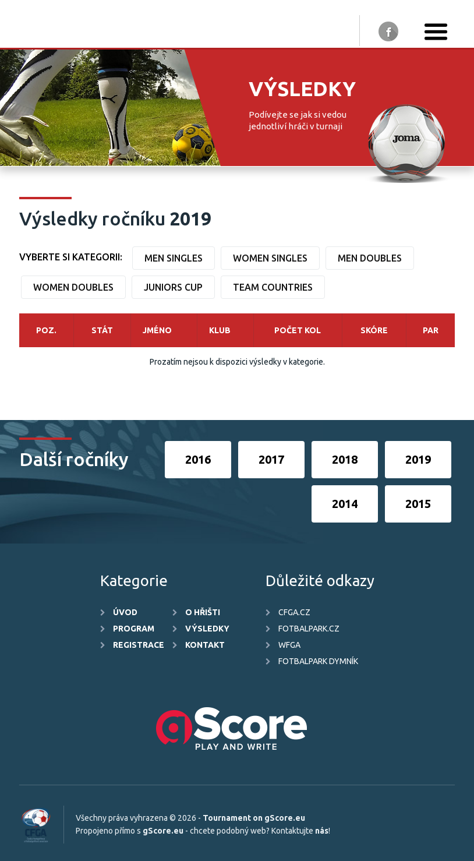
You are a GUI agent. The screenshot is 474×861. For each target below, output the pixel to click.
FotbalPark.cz (308, 628)
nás (321, 830)
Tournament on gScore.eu (254, 818)
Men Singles (173, 258)
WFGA (289, 645)
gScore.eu (163, 830)
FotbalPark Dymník (318, 661)
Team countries (273, 287)
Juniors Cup (173, 287)
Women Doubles (73, 287)
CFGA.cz (294, 612)
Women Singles (270, 258)
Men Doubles (370, 258)
